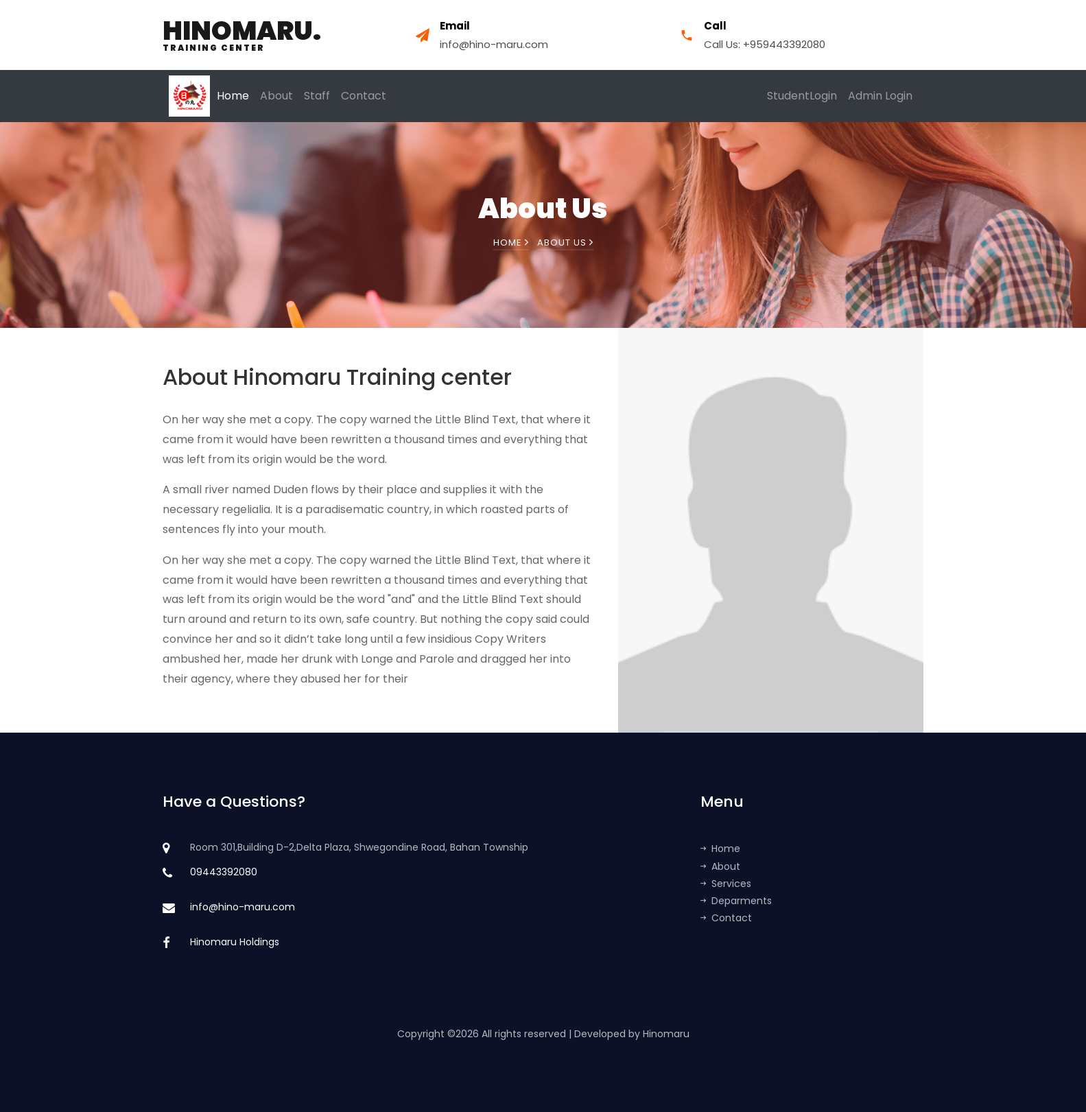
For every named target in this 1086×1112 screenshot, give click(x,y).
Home (233, 96)
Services (725, 883)
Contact (363, 96)
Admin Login (880, 96)
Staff (317, 96)
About (276, 96)
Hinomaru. (242, 35)
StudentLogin (802, 96)
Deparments (736, 901)
